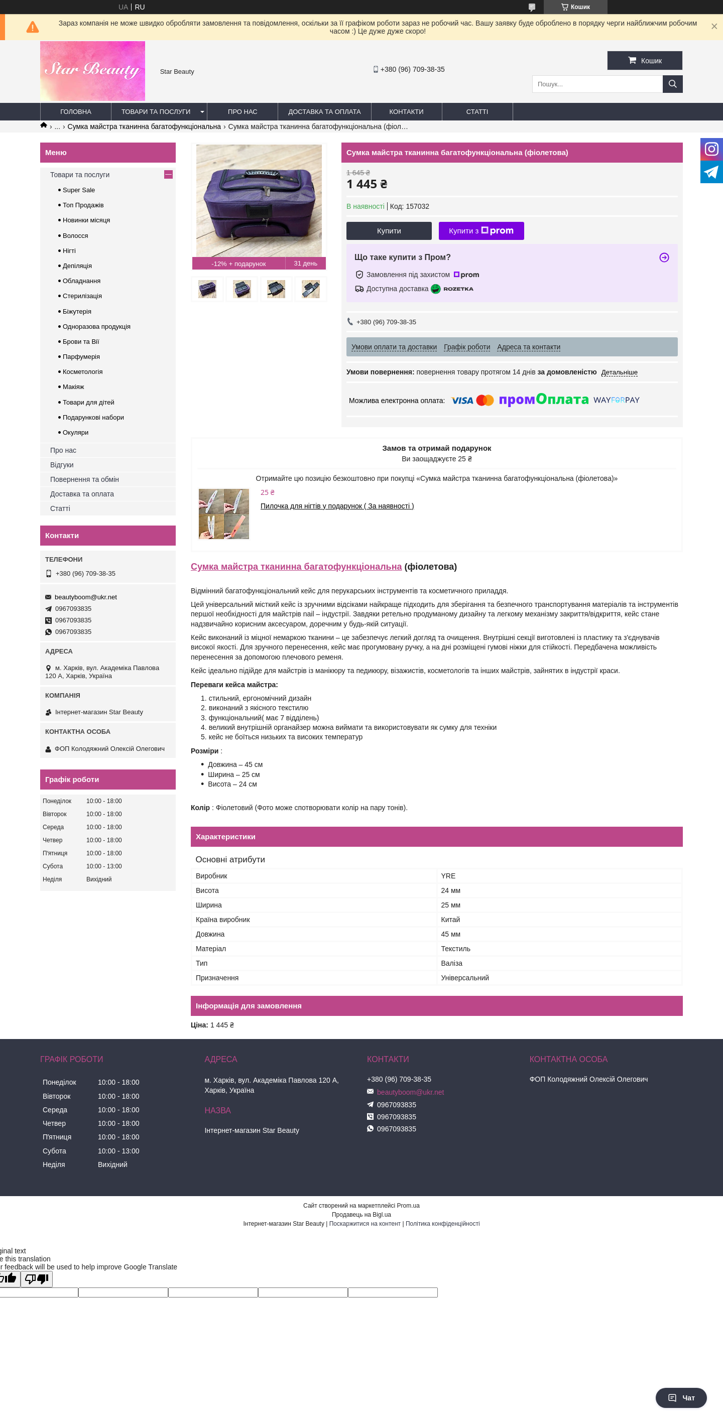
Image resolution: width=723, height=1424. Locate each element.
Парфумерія (81, 356)
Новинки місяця (86, 220)
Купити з (481, 230)
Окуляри (75, 432)
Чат (681, 1397)
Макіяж (73, 387)
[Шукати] (673, 84)
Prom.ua (408, 1205)
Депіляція (77, 266)
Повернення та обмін (84, 479)
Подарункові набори (93, 417)
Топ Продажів (83, 205)
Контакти (407, 111)
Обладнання (81, 281)
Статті (477, 111)
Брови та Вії (81, 341)
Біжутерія (77, 311)
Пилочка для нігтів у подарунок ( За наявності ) (337, 506)
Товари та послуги (156, 111)
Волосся (75, 235)
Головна (75, 111)
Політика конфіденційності (443, 1223)
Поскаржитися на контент (365, 1223)
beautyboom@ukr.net (86, 597)
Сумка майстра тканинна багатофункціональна (144, 126)
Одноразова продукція (97, 326)
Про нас (243, 111)
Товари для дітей (88, 402)
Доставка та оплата (324, 111)
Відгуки (62, 465)
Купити (389, 230)
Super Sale (79, 190)
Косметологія (82, 371)
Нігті (69, 250)
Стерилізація (82, 296)
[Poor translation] (37, 1279)
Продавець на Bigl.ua (361, 1214)
